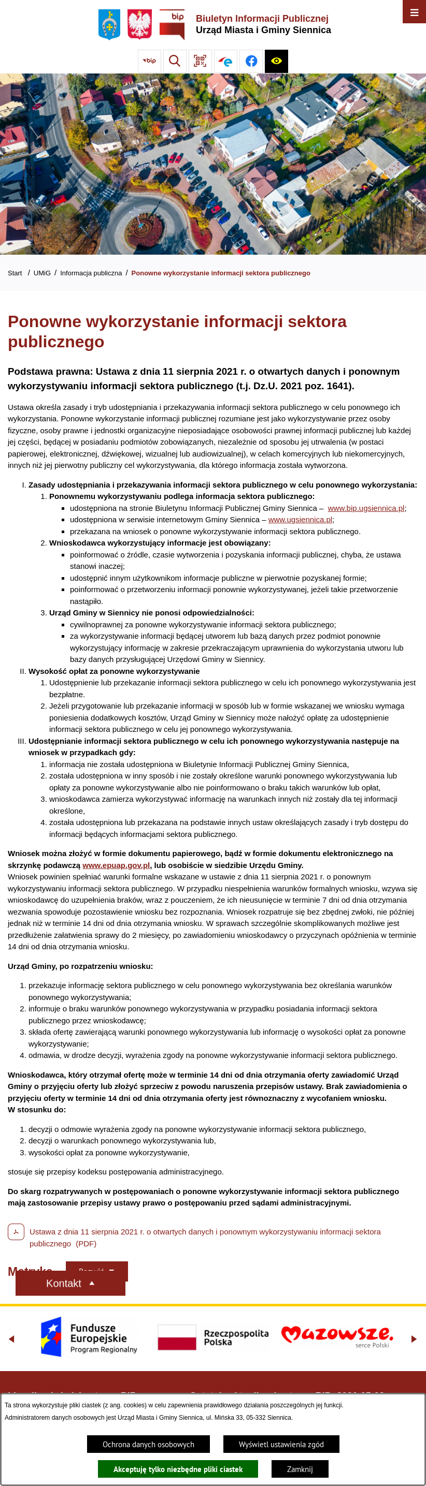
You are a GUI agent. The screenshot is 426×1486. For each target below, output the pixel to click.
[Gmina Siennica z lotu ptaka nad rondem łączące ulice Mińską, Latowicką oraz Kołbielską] (213, 164)
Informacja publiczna (91, 273)
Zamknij (300, 1469)
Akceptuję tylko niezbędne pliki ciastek (178, 1469)
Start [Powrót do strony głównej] (15, 273)
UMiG (42, 273)
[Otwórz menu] (414, 11)
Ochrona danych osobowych (148, 1444)
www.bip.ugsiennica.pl (366, 508)
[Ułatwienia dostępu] (276, 61)
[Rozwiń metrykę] (97, 1271)
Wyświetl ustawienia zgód (281, 1444)
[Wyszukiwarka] (175, 61)
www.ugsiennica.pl (300, 519)
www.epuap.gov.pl (116, 865)
